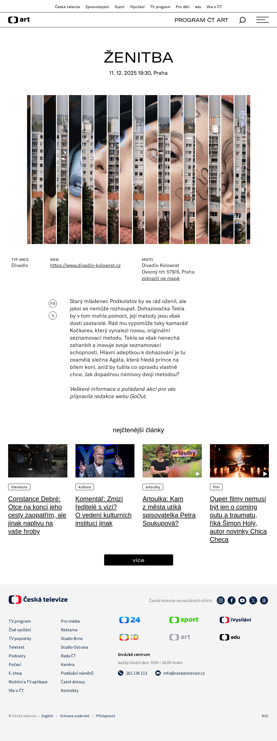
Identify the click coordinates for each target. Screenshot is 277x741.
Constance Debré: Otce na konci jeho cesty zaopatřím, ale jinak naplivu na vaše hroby (37, 515)
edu (198, 6)
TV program (160, 6)
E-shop (15, 673)
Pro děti (183, 6)
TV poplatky (20, 638)
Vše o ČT (214, 6)
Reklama (69, 629)
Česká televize (67, 6)
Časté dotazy (73, 681)
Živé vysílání (20, 629)
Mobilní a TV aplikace (28, 681)
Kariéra (67, 664)
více (138, 560)
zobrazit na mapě (161, 278)
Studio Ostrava (74, 647)
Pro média (70, 621)
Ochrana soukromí (74, 715)
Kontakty (69, 690)
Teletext (17, 647)
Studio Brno (72, 638)
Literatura (19, 487)
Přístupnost (105, 715)
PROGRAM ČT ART (201, 20)
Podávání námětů (77, 673)
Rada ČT (68, 655)
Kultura (84, 487)
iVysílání (137, 6)
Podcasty (17, 655)
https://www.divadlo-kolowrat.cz (85, 265)
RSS (265, 715)
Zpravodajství (97, 6)
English (47, 715)
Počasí (15, 664)
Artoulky (153, 487)
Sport (119, 6)
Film (216, 487)
